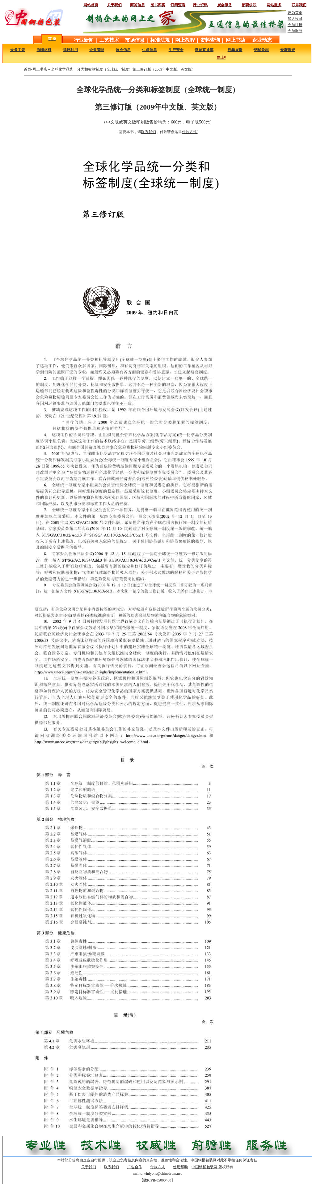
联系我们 (148, 132)
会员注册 (295, 25)
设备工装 (17, 50)
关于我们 (88, 1167)
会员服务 (295, 30)
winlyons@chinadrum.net (162, 1173)
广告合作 (134, 1167)
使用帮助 (180, 1167)
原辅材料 (43, 50)
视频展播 (235, 50)
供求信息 (149, 50)
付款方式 (189, 132)
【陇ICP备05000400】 (157, 1180)
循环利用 (70, 50)
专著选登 (287, 50)
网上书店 (39, 69)
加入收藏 (295, 18)
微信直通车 (204, 50)
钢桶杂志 (261, 50)
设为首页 (295, 13)
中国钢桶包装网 (204, 1167)
